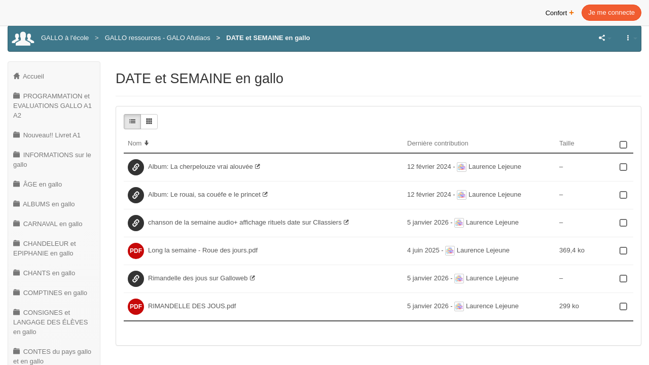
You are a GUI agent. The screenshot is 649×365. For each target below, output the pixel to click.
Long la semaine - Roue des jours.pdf (203, 250)
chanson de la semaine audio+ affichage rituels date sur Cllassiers (245, 222)
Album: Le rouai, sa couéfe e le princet (204, 194)
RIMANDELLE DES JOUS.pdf (192, 306)
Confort (560, 12)
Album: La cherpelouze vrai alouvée (200, 166)
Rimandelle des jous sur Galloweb (198, 278)
